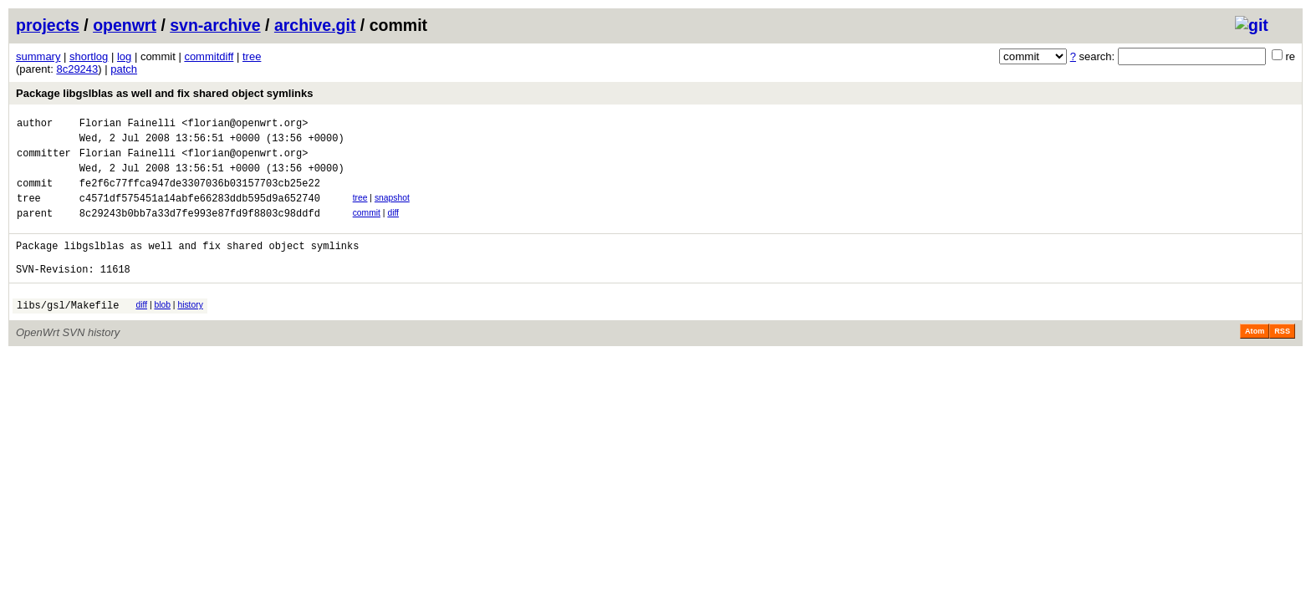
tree (251, 56)
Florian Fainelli (127, 125)
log (124, 56)
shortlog (88, 56)
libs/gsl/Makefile (68, 332)
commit (366, 227)
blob (162, 329)
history (189, 329)
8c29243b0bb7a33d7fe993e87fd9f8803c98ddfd (199, 230)
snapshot (392, 210)
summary (38, 56)
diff (393, 227)
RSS (1282, 359)
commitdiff (208, 56)
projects (47, 25)
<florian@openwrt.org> (244, 125)
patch (123, 69)
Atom (1254, 359)
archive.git (315, 25)
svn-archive (215, 25)
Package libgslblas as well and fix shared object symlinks (164, 93)
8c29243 (77, 69)
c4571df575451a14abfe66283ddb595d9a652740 (199, 213)
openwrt (124, 25)
